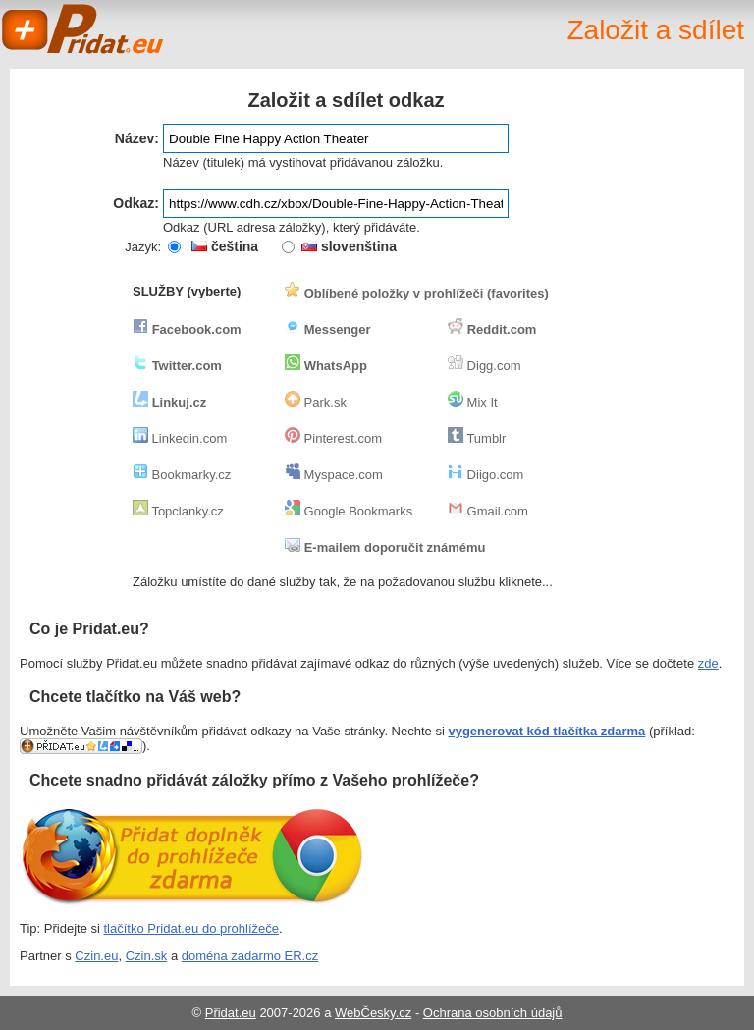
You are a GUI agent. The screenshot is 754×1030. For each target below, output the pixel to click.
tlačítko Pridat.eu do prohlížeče (192, 928)
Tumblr (477, 438)
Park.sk (316, 402)
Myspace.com (334, 474)
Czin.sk (147, 956)
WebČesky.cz (373, 1012)
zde (708, 663)
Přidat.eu (230, 1012)
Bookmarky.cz (182, 474)
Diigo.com (485, 474)
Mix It (473, 402)
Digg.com (484, 365)
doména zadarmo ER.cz (250, 956)
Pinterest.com (333, 438)
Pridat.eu (83, 29)
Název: (137, 138)
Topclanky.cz (178, 511)
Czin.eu (96, 956)
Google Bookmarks (348, 511)
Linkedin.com (180, 438)
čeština (224, 246)
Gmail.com (488, 511)
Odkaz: (136, 203)
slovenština (349, 246)
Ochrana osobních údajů (493, 1012)
